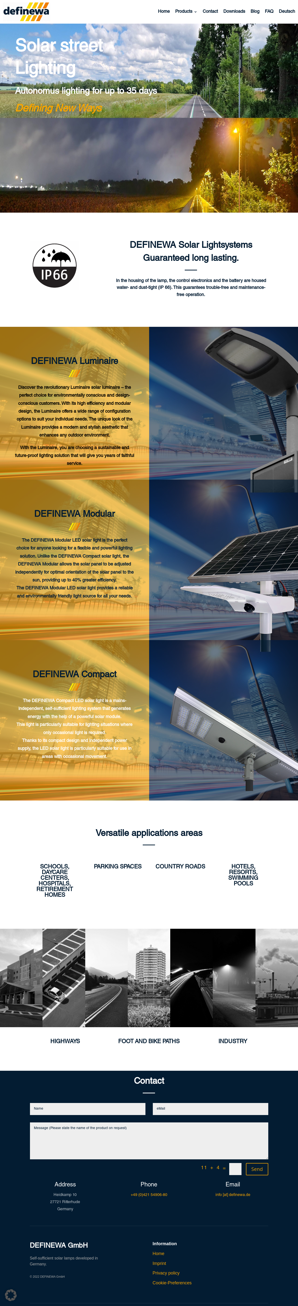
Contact (210, 12)
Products (183, 12)
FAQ (269, 12)
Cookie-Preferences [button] (172, 1282)
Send (257, 1169)
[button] (11, 1295)
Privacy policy (166, 1273)
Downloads (234, 12)
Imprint (159, 1263)
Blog (255, 12)
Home (164, 12)
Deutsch (287, 12)
